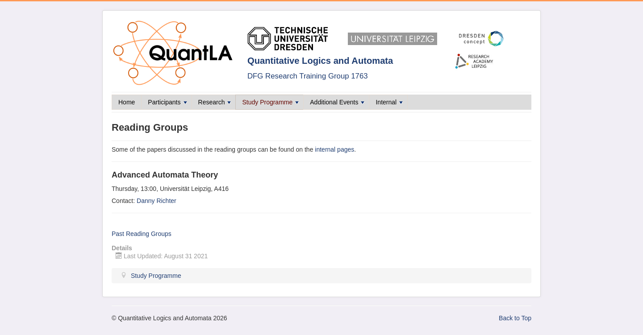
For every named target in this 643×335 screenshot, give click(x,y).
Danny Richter (156, 200)
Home (126, 102)
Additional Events (337, 102)
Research (214, 102)
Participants (167, 102)
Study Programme (270, 102)
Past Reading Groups (141, 233)
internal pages (334, 149)
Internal (389, 102)
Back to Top (515, 318)
